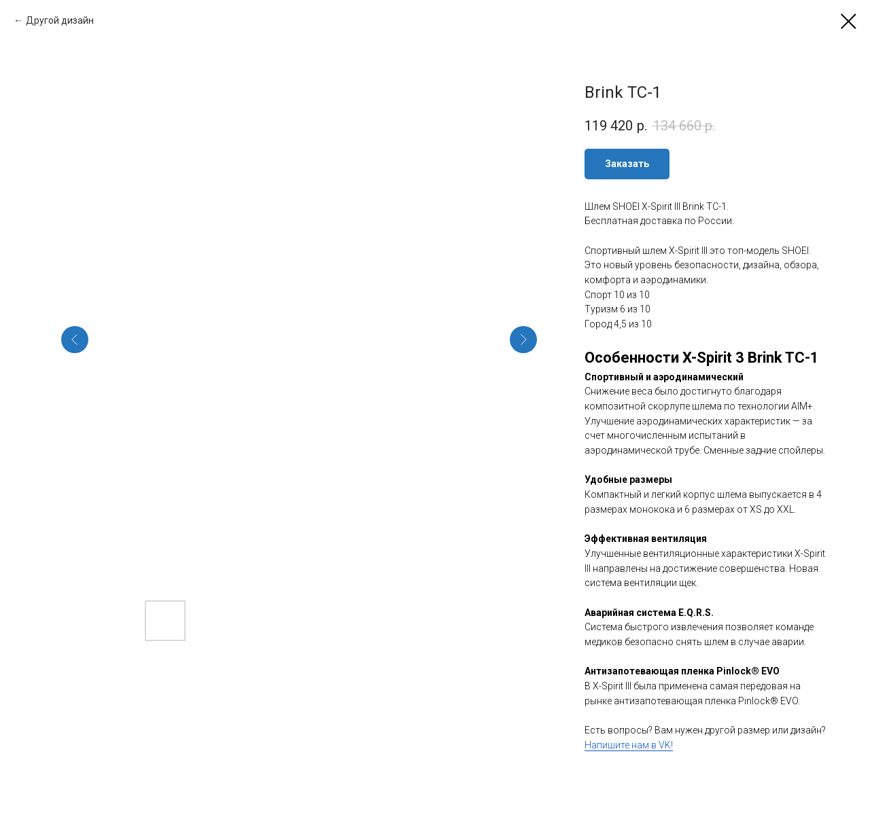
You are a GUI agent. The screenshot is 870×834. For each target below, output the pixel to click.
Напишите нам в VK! (629, 745)
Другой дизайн (60, 20)
